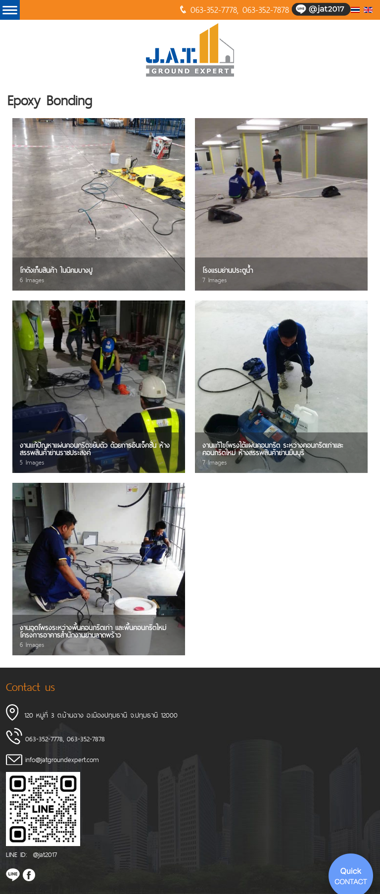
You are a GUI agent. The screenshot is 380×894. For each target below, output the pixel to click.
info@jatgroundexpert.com (62, 759)
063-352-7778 (213, 9)
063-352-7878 (265, 9)
